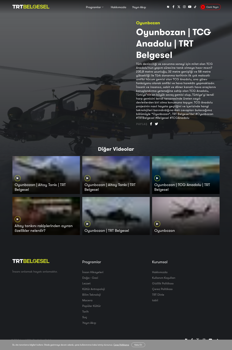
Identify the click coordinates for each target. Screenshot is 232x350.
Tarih (85, 311)
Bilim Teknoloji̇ (91, 294)
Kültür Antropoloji (93, 289)
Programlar (93, 7)
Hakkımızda (118, 7)
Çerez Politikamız (121, 344)
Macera (87, 300)
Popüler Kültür (91, 306)
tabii (155, 300)
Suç (84, 317)
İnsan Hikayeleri (92, 272)
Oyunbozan (148, 22)
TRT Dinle (158, 294)
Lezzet (86, 283)
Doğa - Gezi (90, 277)
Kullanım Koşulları (163, 277)
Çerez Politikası (162, 289)
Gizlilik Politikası (163, 283)
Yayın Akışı (139, 7)
